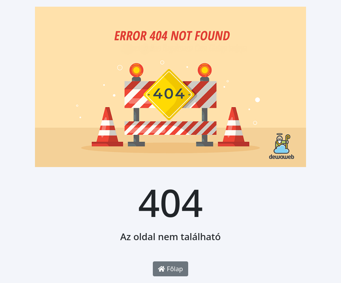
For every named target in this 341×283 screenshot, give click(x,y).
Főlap (170, 269)
